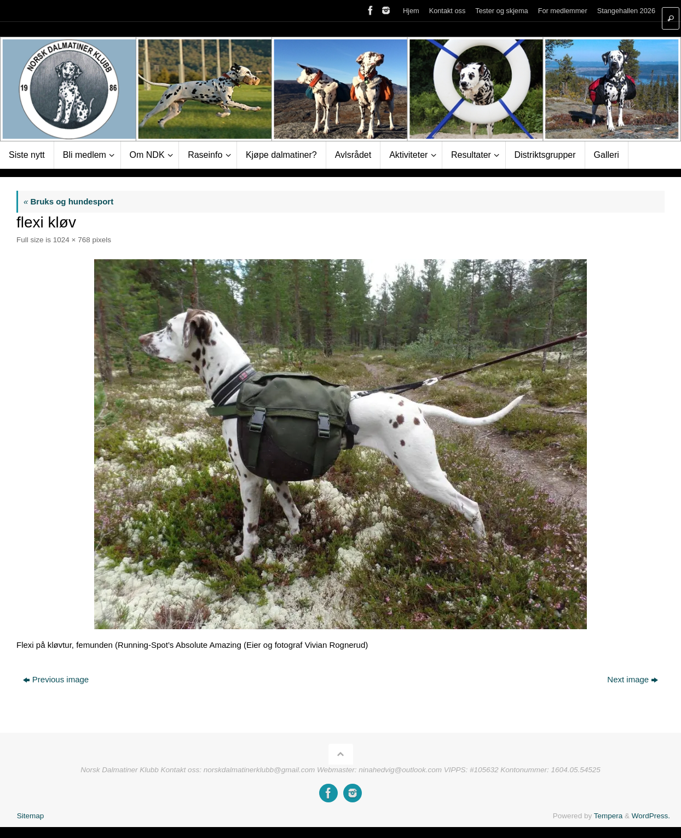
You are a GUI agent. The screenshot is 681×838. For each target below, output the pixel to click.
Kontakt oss (447, 11)
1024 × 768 (71, 240)
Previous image (56, 679)
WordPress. (651, 816)
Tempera (608, 816)
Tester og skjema (501, 11)
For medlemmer (562, 11)
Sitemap (30, 816)
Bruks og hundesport (68, 201)
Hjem (411, 11)
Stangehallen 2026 (626, 11)
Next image (632, 679)
